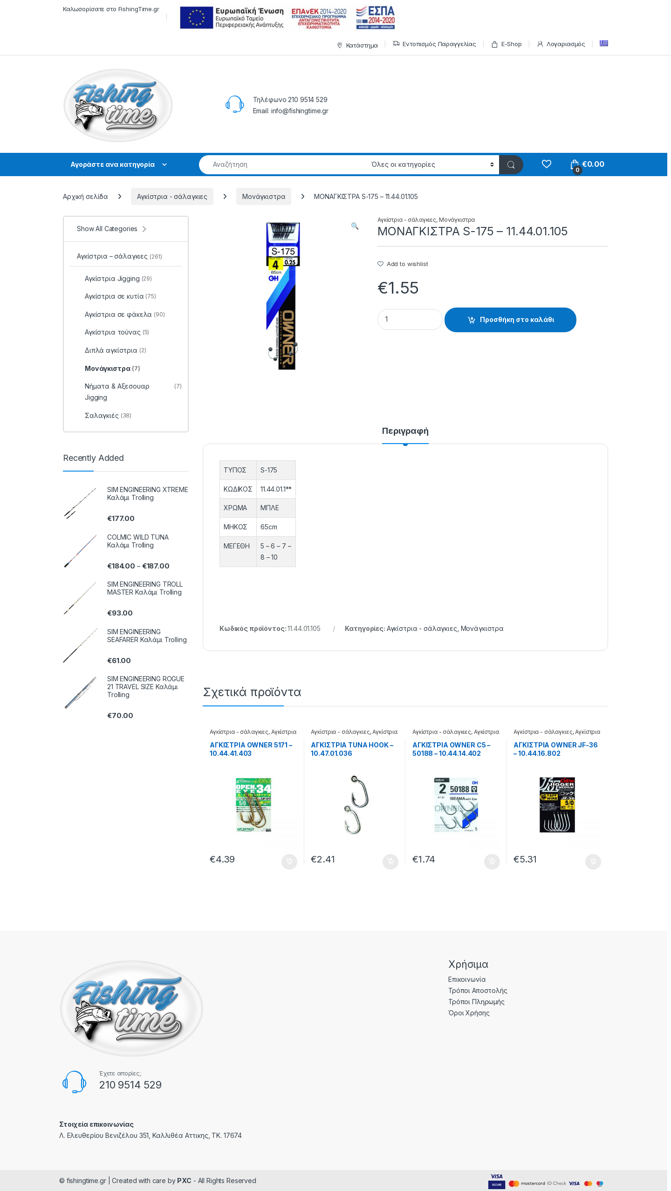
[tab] (405, 435)
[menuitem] (604, 43)
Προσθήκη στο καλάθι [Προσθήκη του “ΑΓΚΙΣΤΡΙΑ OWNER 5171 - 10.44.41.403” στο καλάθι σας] (289, 862)
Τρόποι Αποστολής (477, 990)
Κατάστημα (356, 45)
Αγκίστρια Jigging (114, 278)
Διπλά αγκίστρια (111, 350)
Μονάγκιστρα (263, 196)
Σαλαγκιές (104, 415)
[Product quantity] (410, 319)
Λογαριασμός (560, 44)
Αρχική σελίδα (85, 196)
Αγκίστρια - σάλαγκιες (172, 196)
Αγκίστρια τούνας (113, 332)
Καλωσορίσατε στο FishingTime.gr (111, 9)
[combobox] (282, 164)
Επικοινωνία (467, 979)
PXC (184, 1180)
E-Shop (506, 44)
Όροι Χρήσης (468, 1013)
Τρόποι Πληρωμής (476, 1002)
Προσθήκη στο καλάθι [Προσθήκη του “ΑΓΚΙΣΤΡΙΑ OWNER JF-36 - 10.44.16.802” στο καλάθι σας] (593, 862)
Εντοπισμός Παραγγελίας (434, 44)
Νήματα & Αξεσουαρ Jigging (129, 392)
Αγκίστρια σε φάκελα (121, 314)
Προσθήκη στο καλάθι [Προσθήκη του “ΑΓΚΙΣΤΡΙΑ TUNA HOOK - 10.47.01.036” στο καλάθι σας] (390, 862)
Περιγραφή (405, 431)
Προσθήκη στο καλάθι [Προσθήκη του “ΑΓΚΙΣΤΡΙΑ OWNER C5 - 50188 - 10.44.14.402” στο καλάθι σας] (492, 862)
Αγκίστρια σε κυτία (116, 296)
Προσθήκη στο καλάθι (517, 319)
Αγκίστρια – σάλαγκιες (119, 256)
